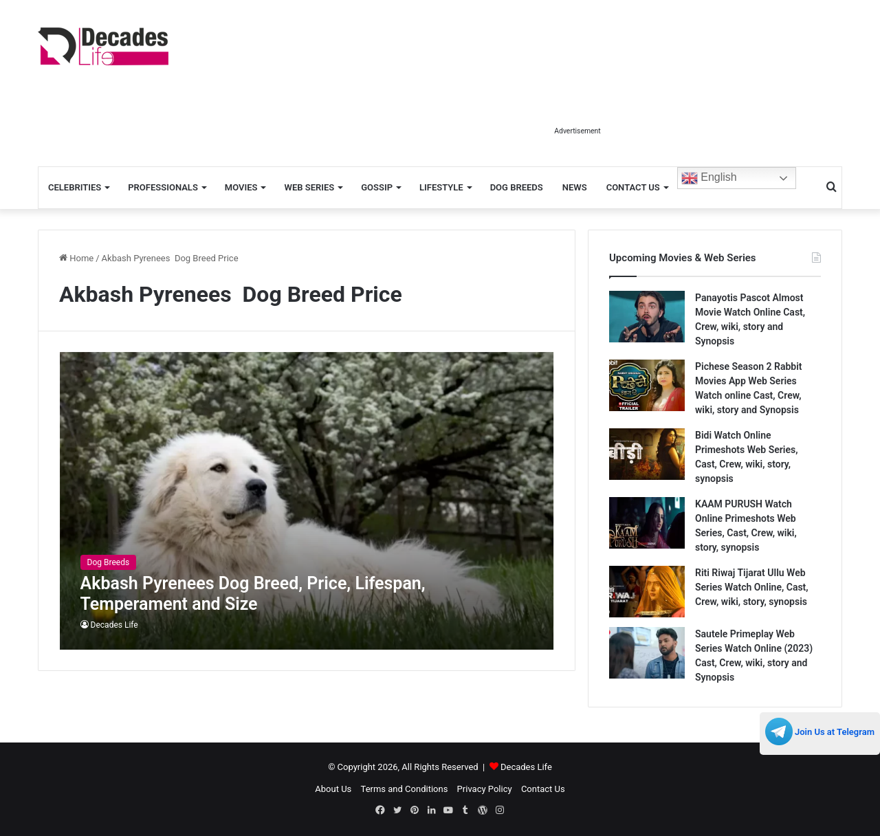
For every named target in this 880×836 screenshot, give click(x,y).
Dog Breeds (516, 187)
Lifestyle (441, 187)
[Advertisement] (577, 88)
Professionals (163, 187)
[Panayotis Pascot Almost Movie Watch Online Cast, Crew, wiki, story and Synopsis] (647, 316)
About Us (333, 789)
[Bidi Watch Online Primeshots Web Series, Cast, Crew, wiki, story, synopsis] (647, 454)
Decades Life (114, 625)
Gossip (377, 187)
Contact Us (633, 187)
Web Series (309, 187)
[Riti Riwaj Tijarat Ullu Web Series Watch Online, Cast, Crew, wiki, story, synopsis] (647, 591)
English (709, 178)
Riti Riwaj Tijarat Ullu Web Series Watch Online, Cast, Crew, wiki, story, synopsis (751, 587)
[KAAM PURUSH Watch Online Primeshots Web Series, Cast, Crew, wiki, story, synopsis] (647, 523)
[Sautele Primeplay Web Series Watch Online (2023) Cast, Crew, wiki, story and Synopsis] (647, 653)
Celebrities (74, 187)
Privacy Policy (484, 789)
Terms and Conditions (404, 789)
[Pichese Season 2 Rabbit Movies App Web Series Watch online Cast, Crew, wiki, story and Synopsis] (647, 385)
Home (76, 258)
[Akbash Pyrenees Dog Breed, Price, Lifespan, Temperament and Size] (307, 501)
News (574, 187)
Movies (241, 187)
